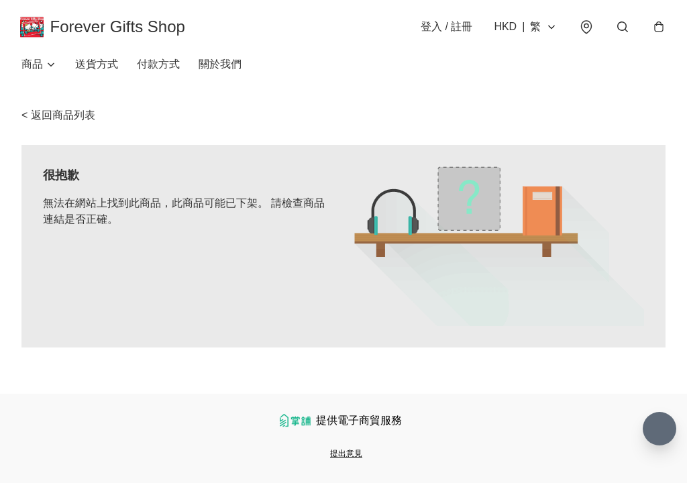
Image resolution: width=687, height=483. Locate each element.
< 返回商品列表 (58, 117)
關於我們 (220, 66)
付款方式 (158, 66)
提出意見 (346, 453)
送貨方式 (96, 66)
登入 (445, 28)
